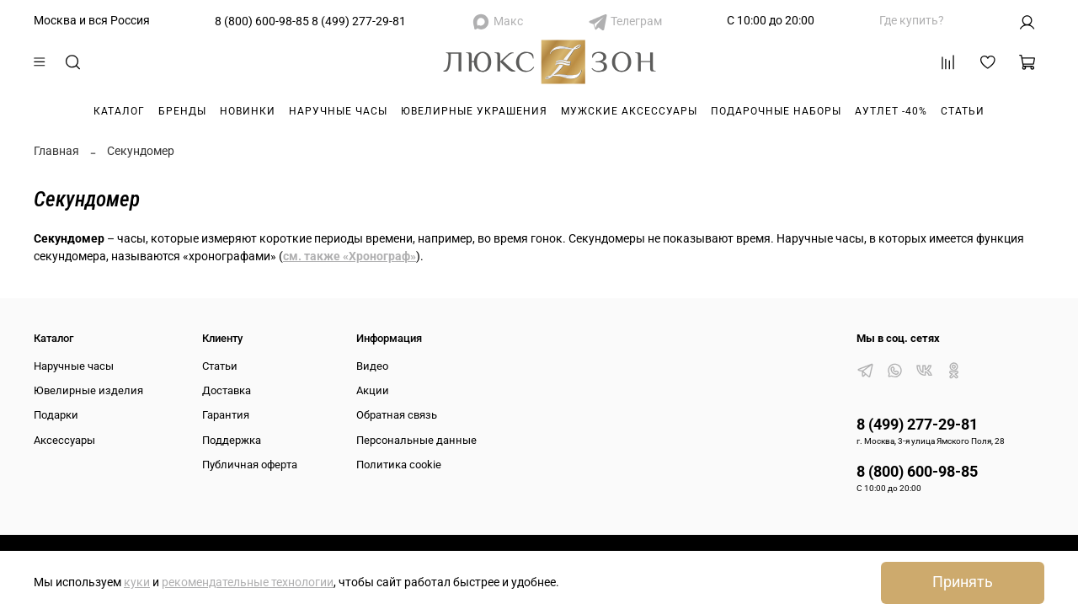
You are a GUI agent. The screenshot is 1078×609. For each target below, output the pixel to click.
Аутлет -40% (891, 111)
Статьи (963, 111)
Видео (372, 366)
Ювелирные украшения (474, 111)
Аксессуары (64, 440)
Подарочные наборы (776, 111)
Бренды (182, 111)
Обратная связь (396, 415)
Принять (962, 582)
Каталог (119, 111)
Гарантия (225, 415)
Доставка (226, 390)
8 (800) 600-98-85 (262, 21)
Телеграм (636, 21)
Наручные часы (338, 111)
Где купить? (911, 20)
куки (137, 582)
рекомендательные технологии (248, 582)
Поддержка (231, 440)
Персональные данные (416, 440)
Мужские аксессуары (629, 111)
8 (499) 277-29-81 (359, 21)
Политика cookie (398, 464)
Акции (372, 390)
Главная (56, 151)
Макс (508, 21)
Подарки (56, 415)
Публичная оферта (249, 464)
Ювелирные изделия (88, 390)
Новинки (247, 111)
